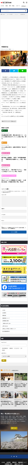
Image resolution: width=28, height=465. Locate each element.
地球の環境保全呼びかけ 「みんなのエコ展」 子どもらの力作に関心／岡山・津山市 (7, 403)
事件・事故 (11, 5)
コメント (3, 194)
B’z (21, 348)
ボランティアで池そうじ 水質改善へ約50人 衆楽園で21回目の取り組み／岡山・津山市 (21, 386)
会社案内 (4, 312)
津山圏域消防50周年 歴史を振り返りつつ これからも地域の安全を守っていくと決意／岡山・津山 (13, 136)
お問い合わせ (5, 326)
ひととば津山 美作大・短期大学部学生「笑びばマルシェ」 (13, 148)
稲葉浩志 (11, 348)
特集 (7, 5)
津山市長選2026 (5, 348)
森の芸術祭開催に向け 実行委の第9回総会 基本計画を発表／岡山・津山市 (7, 385)
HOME (2, 5)
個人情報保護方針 (6, 331)
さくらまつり (16, 348)
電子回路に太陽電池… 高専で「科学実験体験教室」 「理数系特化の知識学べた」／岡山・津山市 (13, 159)
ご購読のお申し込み (6, 323)
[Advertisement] (14, 25)
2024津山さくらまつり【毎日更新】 (9, 175)
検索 (3, 360)
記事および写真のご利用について (9, 328)
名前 (2, 208)
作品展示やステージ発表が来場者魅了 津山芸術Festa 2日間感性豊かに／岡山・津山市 (21, 403)
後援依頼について (6, 318)
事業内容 (4, 315)
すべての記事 (9, 14)
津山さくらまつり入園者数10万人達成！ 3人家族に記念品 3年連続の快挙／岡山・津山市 (13, 181)
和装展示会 (22, 14)
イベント (24, 5)
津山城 (3, 350)
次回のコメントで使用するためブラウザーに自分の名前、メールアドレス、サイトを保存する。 (13, 228)
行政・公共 (5, 130)
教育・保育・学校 (6, 153)
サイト (2, 220)
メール (3, 214)
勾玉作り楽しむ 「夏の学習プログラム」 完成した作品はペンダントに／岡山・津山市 (13, 170)
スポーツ (18, 5)
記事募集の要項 (5, 320)
